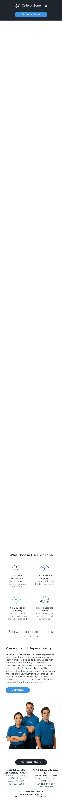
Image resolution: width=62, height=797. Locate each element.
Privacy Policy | (38, 793)
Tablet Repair (9, 762)
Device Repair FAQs (12, 743)
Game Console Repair (13, 782)
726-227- (43, 680)
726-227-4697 (31, 696)
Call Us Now (18, 584)
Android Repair (10, 757)
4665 (50, 680)
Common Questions (12, 738)
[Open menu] (46, 5)
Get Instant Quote (31, 14)
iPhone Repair (9, 753)
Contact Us (8, 733)
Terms (47, 793)
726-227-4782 (16, 678)
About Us (7, 729)
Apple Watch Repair (12, 777)
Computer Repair (11, 772)
